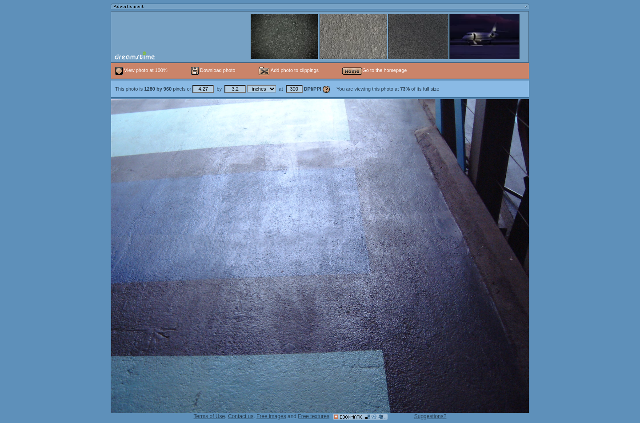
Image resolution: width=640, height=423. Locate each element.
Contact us (240, 416)
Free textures (313, 416)
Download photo (213, 70)
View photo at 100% (142, 70)
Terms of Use (209, 416)
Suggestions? (430, 416)
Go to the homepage (374, 70)
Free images (271, 416)
